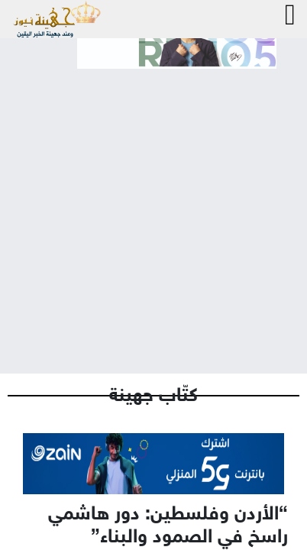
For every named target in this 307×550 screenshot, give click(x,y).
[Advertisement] (153, 208)
